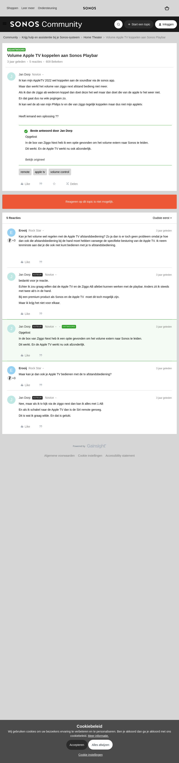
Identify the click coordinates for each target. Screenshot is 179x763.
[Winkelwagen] (166, 8)
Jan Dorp (24, 74)
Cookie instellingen (90, 455)
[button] (4, 25)
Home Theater (93, 37)
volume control (59, 172)
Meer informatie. (98, 735)
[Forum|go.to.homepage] (46, 24)
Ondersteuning (47, 8)
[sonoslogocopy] (90, 8)
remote (25, 172)
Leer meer (28, 8)
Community (10, 37)
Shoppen (12, 8)
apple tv (40, 172)
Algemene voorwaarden (59, 455)
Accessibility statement (120, 455)
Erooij (23, 230)
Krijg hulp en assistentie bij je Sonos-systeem (51, 37)
